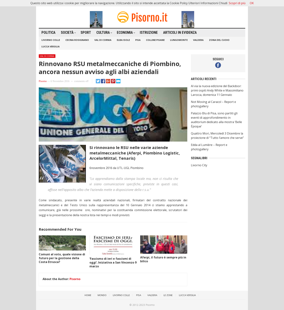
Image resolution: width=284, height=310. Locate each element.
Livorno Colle (50, 40)
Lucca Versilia (50, 46)
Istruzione (149, 32)
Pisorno (43, 81)
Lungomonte (179, 40)
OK (252, 3)
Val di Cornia (102, 40)
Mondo (102, 295)
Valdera (198, 40)
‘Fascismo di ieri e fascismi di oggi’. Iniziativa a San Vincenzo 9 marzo (113, 262)
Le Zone (168, 295)
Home (88, 295)
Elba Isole (123, 40)
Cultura (103, 32)
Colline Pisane (155, 40)
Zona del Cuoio (219, 40)
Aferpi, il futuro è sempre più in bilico (163, 259)
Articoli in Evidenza (180, 32)
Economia (125, 32)
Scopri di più (237, 3)
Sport (86, 32)
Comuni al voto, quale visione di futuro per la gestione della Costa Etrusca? (62, 258)
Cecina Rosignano (77, 40)
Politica (48, 32)
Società (67, 32)
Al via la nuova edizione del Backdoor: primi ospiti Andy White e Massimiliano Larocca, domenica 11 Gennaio (217, 90)
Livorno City (199, 165)
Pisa (138, 40)
